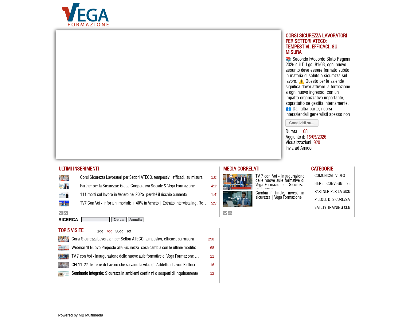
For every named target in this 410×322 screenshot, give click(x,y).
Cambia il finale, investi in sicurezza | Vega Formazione (280, 195)
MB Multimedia (91, 315)
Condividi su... (301, 123)
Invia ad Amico (298, 148)
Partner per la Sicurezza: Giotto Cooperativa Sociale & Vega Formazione (137, 186)
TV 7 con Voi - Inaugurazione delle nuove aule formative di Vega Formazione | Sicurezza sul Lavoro (136, 256)
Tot (128, 231)
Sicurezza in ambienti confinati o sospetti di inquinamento (135, 273)
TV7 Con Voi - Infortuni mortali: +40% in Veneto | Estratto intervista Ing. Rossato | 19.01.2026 (144, 203)
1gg (100, 231)
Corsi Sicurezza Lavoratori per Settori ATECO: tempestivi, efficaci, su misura (133, 239)
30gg (119, 231)
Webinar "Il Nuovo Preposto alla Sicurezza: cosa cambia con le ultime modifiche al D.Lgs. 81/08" (136, 248)
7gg (109, 231)
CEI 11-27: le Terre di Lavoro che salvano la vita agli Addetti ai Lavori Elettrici (133, 265)
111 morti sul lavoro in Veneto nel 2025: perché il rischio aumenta (133, 195)
